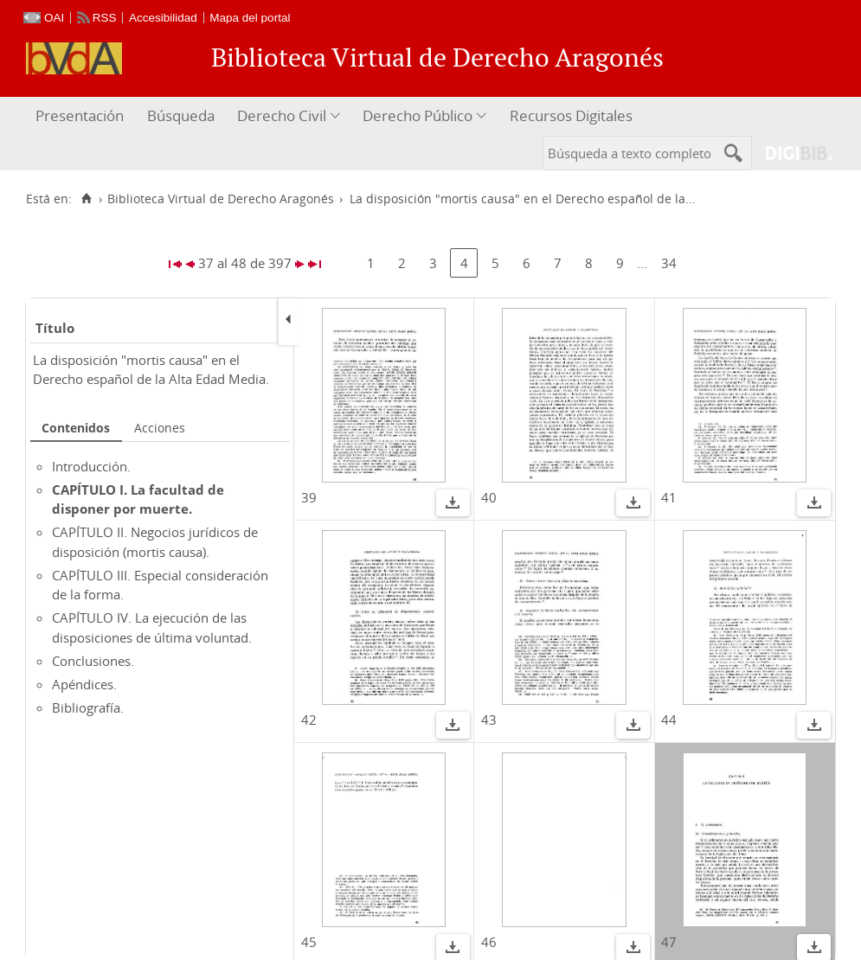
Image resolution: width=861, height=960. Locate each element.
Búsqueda (181, 115)
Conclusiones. (93, 660)
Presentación (79, 115)
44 (669, 719)
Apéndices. (84, 684)
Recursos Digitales (571, 115)
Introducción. (91, 466)
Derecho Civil (281, 115)
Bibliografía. (88, 707)
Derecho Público (417, 115)
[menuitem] (82, 116)
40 (489, 497)
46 (489, 941)
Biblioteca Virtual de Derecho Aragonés (220, 199)
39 (309, 497)
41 (669, 497)
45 (309, 941)
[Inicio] (86, 199)
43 (489, 719)
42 (309, 719)
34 (669, 263)
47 (669, 941)
